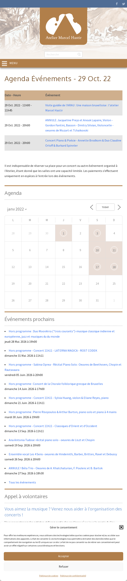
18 (114, 267)
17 (97, 267)
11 (114, 250)
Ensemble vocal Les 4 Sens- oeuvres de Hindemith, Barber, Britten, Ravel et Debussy (63, 454)
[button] (121, 527)
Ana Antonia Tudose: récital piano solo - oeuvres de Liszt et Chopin (52, 440)
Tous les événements (22, 482)
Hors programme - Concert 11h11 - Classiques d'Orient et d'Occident (53, 426)
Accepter (63, 556)
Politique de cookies (48, 575)
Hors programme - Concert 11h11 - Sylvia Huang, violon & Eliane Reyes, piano (59, 398)
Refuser (63, 566)
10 (97, 250)
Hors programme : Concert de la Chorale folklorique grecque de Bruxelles (56, 384)
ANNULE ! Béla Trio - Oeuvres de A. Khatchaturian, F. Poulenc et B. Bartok (56, 468)
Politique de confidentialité (73, 575)
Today (105, 207)
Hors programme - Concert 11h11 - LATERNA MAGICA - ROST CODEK (53, 350)
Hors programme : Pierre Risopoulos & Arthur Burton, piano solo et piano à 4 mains (63, 412)
